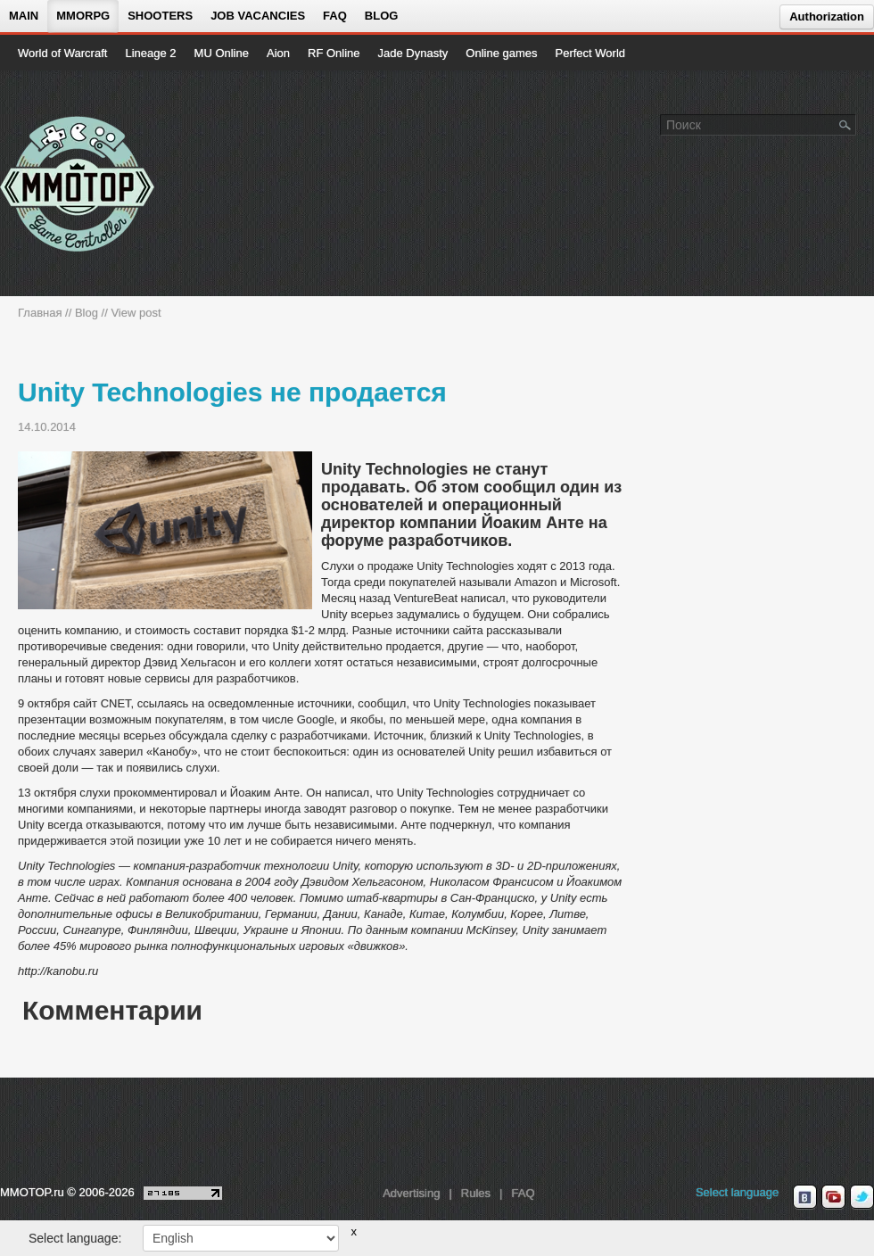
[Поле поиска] (845, 124)
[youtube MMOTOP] (833, 1197)
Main (23, 15)
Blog (382, 15)
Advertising (411, 1193)
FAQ (335, 15)
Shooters (160, 15)
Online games (501, 53)
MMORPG (83, 15)
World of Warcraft (62, 53)
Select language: (75, 1238)
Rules (476, 1193)
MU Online (221, 53)
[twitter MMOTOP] (862, 1197)
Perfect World (591, 53)
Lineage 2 (150, 53)
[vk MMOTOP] (805, 1197)
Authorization (826, 16)
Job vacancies (257, 15)
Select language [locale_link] (737, 1192)
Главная (40, 312)
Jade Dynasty (413, 53)
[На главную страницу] (78, 184)
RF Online (334, 53)
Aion (278, 53)
